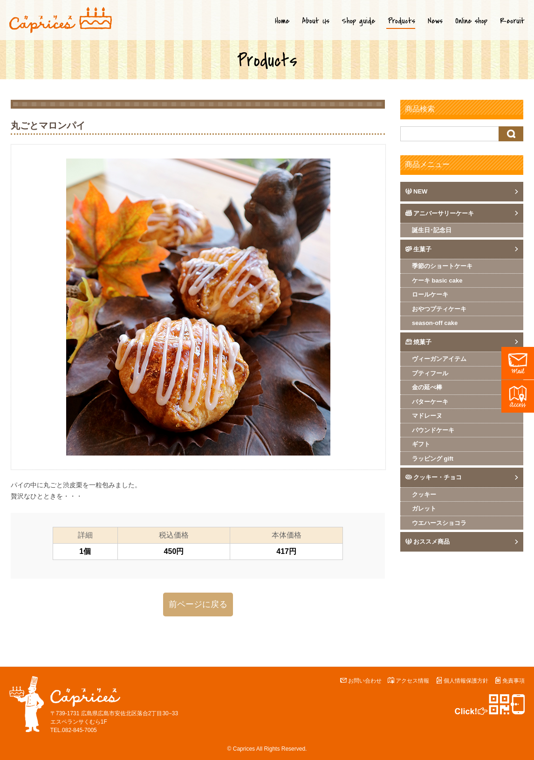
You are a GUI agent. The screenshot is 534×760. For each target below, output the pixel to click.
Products (401, 21)
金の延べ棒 (427, 387)
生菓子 (422, 249)
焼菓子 (422, 342)
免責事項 (513, 680)
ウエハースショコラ (439, 522)
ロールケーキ (430, 294)
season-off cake (435, 322)
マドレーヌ (427, 415)
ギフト (421, 444)
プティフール (430, 373)
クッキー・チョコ (437, 477)
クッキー (424, 494)
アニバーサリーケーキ (443, 213)
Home (282, 21)
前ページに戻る (198, 604)
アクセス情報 (412, 680)
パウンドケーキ (433, 430)
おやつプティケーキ (439, 308)
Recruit (512, 21)
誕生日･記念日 (432, 230)
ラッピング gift (432, 458)
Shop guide (358, 21)
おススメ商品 (431, 541)
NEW (420, 191)
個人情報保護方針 (466, 680)
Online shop (471, 21)
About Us (315, 21)
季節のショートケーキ (442, 266)
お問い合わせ (365, 680)
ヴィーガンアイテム (439, 358)
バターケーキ (430, 401)
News (435, 21)
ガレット (424, 508)
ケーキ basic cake (437, 280)
